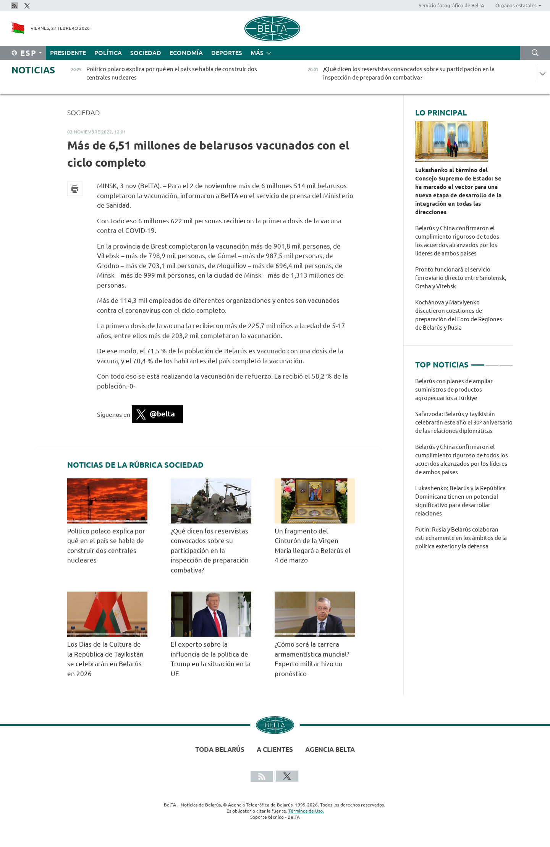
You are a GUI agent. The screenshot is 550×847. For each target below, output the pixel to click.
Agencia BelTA (330, 749)
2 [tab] (491, 362)
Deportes (226, 52)
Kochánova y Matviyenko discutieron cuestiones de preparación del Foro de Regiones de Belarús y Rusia (458, 315)
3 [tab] (506, 362)
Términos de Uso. (306, 810)
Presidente (68, 52)
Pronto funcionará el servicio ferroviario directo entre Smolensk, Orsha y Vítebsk (460, 277)
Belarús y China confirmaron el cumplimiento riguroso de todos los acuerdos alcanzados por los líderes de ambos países (457, 241)
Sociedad (145, 52)
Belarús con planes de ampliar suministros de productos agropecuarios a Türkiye (454, 389)
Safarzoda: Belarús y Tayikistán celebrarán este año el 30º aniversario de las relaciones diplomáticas (464, 422)
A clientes (275, 749)
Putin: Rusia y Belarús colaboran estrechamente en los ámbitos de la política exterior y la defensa (461, 537)
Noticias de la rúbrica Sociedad (135, 465)
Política (108, 52)
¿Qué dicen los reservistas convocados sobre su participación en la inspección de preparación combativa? (210, 550)
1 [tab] (477, 362)
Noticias (33, 70)
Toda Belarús (219, 749)
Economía (186, 52)
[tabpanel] (464, 467)
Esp (28, 53)
